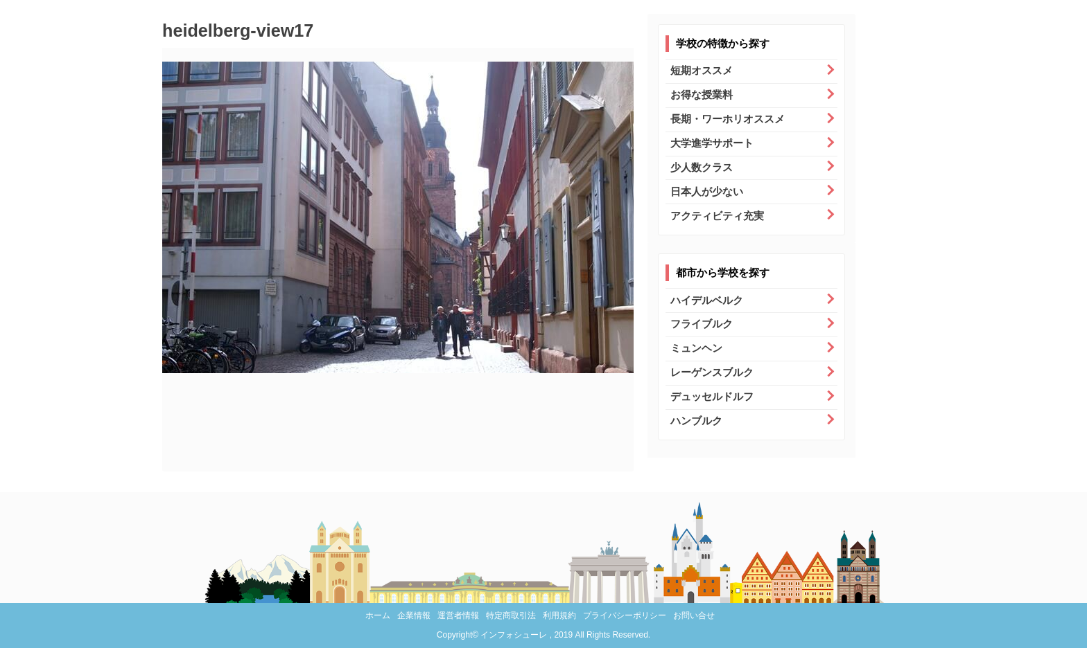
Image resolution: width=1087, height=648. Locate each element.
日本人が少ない (706, 191)
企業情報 (414, 615)
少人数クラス (701, 167)
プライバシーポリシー (624, 615)
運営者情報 (458, 615)
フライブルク (701, 324)
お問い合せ (694, 615)
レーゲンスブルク (712, 372)
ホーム (377, 615)
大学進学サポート (712, 143)
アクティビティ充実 (717, 216)
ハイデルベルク (706, 300)
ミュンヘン (696, 348)
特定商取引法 (511, 615)
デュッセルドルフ (712, 396)
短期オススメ (701, 70)
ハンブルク (696, 420)
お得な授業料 (701, 94)
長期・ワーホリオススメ (727, 119)
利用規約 (559, 615)
